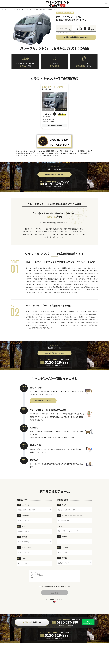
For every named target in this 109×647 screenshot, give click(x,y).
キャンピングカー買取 (18, 9)
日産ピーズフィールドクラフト (39, 9)
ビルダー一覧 (28, 9)
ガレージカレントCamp (7, 9)
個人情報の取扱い (47, 586)
